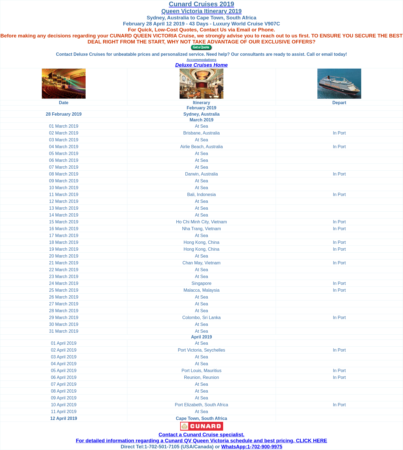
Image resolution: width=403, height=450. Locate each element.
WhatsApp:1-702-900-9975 (251, 446)
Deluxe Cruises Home (201, 65)
